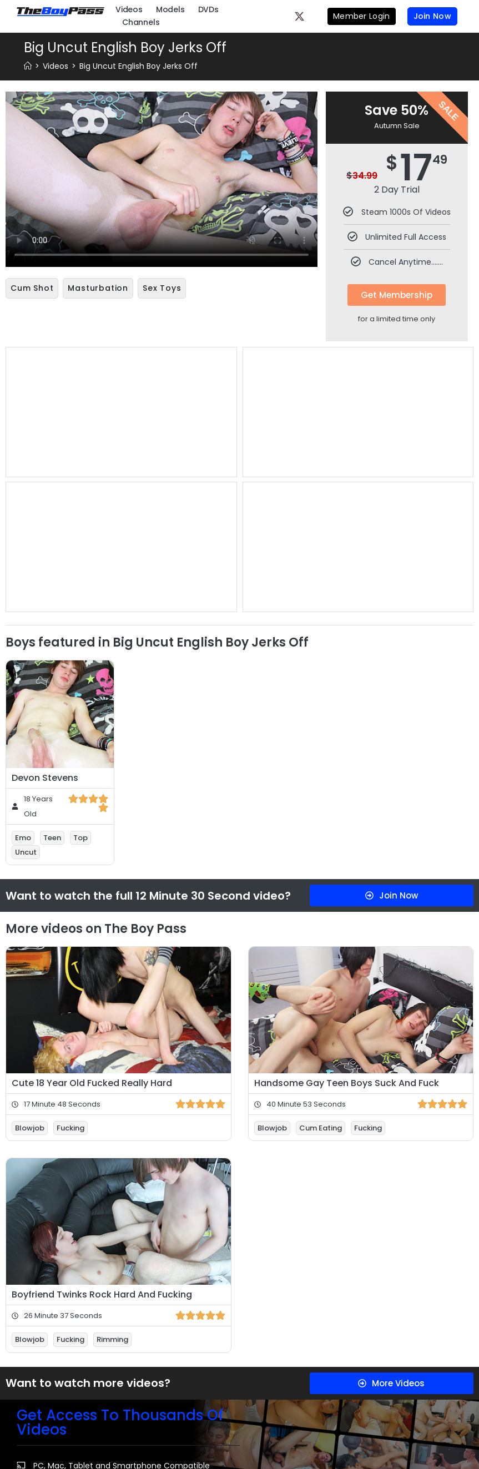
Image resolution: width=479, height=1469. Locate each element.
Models (170, 9)
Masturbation (98, 288)
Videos (129, 9)
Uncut (26, 588)
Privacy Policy (157, 1380)
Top (80, 573)
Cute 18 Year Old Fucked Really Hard (92, 819)
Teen (52, 573)
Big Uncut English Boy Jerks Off (138, 66)
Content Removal (226, 1406)
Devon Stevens (45, 513)
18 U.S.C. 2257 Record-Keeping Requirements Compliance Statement (344, 1396)
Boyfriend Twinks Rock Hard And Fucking (102, 1030)
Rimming (112, 1076)
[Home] (28, 66)
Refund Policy (157, 1406)
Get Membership (396, 295)
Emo (23, 573)
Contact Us (225, 1380)
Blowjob (29, 864)
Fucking (70, 864)
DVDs (208, 9)
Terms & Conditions (164, 1355)
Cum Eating (320, 864)
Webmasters (233, 1426)
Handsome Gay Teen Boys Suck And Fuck (346, 819)
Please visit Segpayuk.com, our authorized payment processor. (355, 1421)
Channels (140, 22)
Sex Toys (162, 288)
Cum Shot (32, 288)
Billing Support (224, 1355)
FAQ (151, 1426)
